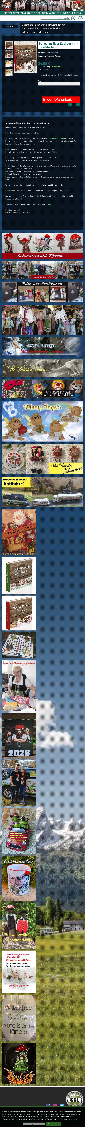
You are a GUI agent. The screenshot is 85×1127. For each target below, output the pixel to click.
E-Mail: (48, 204)
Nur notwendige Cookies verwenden (34, 1124)
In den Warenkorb (57, 99)
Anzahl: (41, 81)
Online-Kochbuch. (49, 157)
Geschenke (27, 24)
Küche (34, 171)
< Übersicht (11, 26)
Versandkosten (56, 66)
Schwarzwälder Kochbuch (57, 138)
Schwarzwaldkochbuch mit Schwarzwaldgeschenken (44, 30)
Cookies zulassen (53, 1124)
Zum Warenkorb (80, 16)
